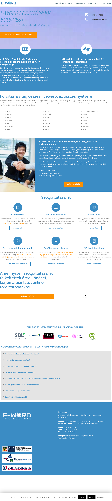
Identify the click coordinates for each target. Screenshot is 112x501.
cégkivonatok (61, 252)
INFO (98, 3)
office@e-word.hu (70, 427)
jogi (4, 223)
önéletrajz (4, 257)
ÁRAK (90, 3)
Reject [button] (91, 497)
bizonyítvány (28, 257)
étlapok (61, 255)
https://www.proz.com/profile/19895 (80, 436)
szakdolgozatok (52, 255)
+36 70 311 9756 (70, 432)
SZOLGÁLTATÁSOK (64, 3)
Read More (100, 497)
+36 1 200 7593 (71, 429)
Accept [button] (82, 497)
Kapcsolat (107, 3)
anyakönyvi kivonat (16, 257)
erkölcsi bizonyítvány (24, 255)
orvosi (9, 223)
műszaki (22, 223)
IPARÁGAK (80, 3)
